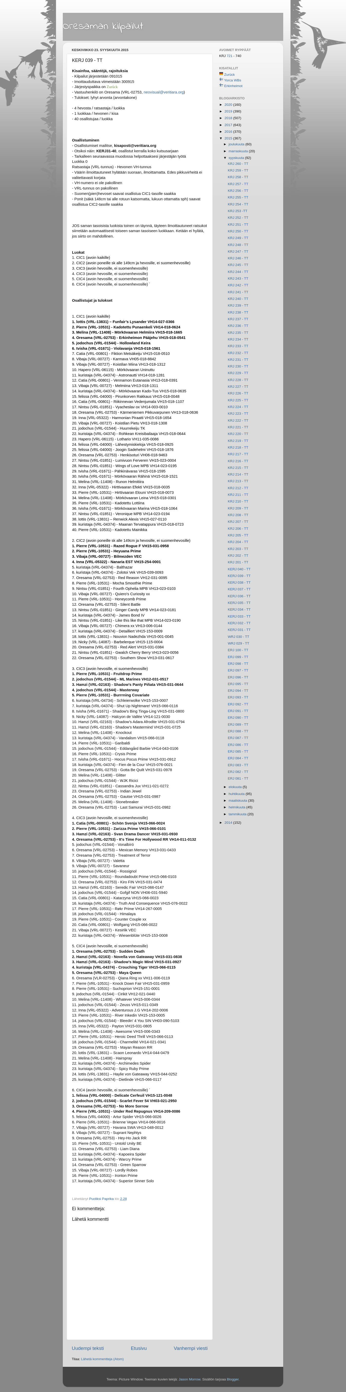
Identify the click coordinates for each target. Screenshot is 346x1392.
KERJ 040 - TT (239, 569)
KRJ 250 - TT (238, 231)
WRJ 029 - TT (238, 643)
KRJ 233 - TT (238, 346)
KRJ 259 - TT (238, 170)
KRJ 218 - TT (238, 447)
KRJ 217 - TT (238, 454)
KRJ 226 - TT (238, 393)
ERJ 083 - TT (238, 765)
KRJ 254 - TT (238, 204)
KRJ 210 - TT (238, 501)
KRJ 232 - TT (238, 353)
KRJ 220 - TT (238, 434)
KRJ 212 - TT (238, 488)
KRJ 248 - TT (238, 245)
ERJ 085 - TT (238, 751)
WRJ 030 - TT (238, 637)
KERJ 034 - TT (239, 609)
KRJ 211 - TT (238, 495)
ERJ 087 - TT (238, 738)
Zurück (229, 75)
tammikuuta (238, 814)
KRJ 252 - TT (238, 218)
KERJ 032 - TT (239, 623)
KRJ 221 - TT (238, 427)
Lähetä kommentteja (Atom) (102, 1359)
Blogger (233, 1379)
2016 (229, 132)
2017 (229, 125)
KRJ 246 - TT (238, 258)
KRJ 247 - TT (238, 251)
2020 (229, 105)
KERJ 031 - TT (239, 630)
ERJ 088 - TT (238, 731)
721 (230, 56)
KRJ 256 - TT (238, 191)
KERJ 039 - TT (239, 576)
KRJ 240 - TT (238, 299)
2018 (229, 118)
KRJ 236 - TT (238, 326)
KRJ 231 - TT (238, 360)
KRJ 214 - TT (238, 474)
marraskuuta (239, 151)
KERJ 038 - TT (239, 582)
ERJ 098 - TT (238, 664)
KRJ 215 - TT (238, 468)
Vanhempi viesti (191, 1348)
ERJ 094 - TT (238, 691)
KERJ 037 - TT (239, 589)
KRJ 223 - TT (238, 413)
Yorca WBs (232, 80)
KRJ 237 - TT (238, 319)
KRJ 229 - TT (238, 373)
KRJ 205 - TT (238, 535)
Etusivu (139, 1348)
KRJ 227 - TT (238, 387)
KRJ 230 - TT (238, 366)
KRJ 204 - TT (238, 542)
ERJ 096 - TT (238, 677)
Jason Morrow (189, 1379)
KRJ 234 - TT (238, 339)
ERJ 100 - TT (238, 650)
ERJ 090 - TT (238, 717)
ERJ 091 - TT (238, 711)
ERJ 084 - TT (238, 758)
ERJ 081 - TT (238, 778)
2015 (229, 138)
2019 (229, 111)
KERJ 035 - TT (239, 603)
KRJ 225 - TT (238, 400)
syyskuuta (237, 158)
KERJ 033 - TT (239, 616)
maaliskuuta (238, 800)
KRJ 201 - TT (238, 562)
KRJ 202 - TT (238, 555)
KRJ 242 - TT (238, 285)
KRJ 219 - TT (238, 441)
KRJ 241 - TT (238, 292)
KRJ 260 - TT (238, 164)
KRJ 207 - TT (238, 522)
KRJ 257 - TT (238, 184)
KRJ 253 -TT (238, 211)
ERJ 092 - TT (238, 704)
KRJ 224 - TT (238, 407)
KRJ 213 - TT (238, 481)
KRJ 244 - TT (238, 272)
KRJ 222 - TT (238, 420)
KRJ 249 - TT (238, 238)
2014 (229, 823)
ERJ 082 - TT (238, 772)
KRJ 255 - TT (238, 197)
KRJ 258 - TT (238, 177)
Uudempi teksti (88, 1348)
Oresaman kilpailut (103, 26)
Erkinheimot (233, 86)
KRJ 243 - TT (238, 278)
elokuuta (236, 787)
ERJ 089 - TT (238, 724)
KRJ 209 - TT (238, 508)
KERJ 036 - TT (239, 596)
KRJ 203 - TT (238, 549)
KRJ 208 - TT (238, 515)
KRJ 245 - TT (238, 265)
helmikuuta (237, 807)
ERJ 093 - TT (238, 697)
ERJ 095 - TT (238, 684)
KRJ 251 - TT (238, 224)
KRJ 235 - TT (238, 333)
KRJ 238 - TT (238, 312)
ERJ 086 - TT (238, 745)
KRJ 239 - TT (238, 305)
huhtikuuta (237, 794)
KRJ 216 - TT (238, 461)
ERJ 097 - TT (238, 670)
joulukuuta (237, 144)
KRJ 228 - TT (238, 380)
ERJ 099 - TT (238, 657)
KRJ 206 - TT (238, 529)
